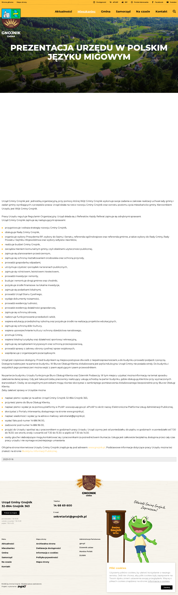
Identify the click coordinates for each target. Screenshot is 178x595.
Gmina (105, 11)
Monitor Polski (85, 551)
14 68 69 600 (63, 505)
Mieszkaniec (87, 11)
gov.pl (82, 543)
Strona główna (7, 2)
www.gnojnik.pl (96, 447)
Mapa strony (22, 2)
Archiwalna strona (45, 544)
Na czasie (143, 11)
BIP (126, 2)
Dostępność (101, 2)
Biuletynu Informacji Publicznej (39, 451)
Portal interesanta (141, 2)
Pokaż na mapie (10, 513)
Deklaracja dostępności (48, 548)
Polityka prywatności (47, 557)
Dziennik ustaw (86, 547)
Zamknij (166, 587)
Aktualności (63, 11)
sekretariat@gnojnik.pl (70, 516)
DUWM (82, 555)
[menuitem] (65, 11)
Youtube (173, 2)
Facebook (159, 2)
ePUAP (115, 2)
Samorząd (123, 11)
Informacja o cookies (47, 553)
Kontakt (161, 11)
